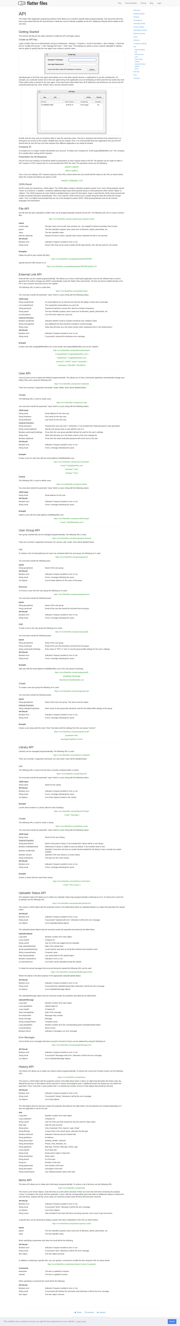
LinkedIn (101, 1312)
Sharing (136, 17)
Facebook (89, 1312)
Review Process (139, 33)
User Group (138, 59)
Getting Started (139, 14)
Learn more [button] (81, 1321)
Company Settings (140, 43)
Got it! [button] (172, 1322)
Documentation (131, 3)
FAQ (119, 3)
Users (136, 37)
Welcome (137, 10)
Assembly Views (139, 23)
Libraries (137, 40)
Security (136, 72)
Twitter (78, 1312)
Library (137, 61)
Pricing (143, 3)
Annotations (138, 20)
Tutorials (137, 78)
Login (159, 3)
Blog (151, 3)
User (136, 57)
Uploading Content (140, 30)
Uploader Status (140, 64)
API (135, 47)
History (137, 66)
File (136, 52)
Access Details (139, 27)
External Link (139, 54)
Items (136, 69)
